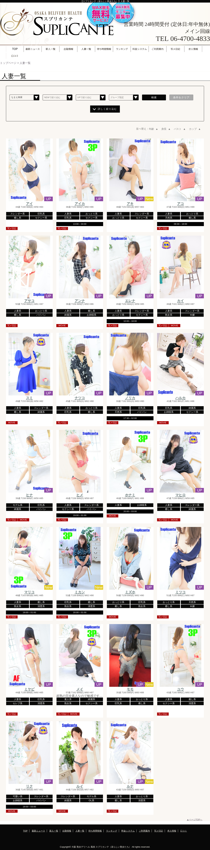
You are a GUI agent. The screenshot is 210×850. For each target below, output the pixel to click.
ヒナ (29, 495)
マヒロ (180, 495)
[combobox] (24, 97)
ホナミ (130, 495)
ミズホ (130, 592)
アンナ (80, 301)
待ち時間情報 (95, 831)
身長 (166, 128)
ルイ (79, 786)
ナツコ (80, 398)
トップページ (8, 62)
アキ (130, 203)
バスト (180, 128)
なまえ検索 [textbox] (16, 97)
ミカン (80, 592)
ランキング (111, 831)
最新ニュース (38, 831)
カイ (180, 301)
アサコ (29, 301)
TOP (15, 48)
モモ (130, 689)
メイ (79, 689)
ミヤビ (29, 689)
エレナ (130, 301)
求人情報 (171, 831)
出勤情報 (66, 831)
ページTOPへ (195, 819)
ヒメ (79, 495)
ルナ (130, 786)
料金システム (128, 831)
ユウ (180, 689)
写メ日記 (158, 831)
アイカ (80, 203)
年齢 (154, 128)
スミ (29, 398)
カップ (195, 128)
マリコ (29, 592)
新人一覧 (53, 831)
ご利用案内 (144, 831)
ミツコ (180, 592)
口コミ (183, 831)
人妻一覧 (79, 831)
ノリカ (130, 398)
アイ (29, 203)
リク (29, 786)
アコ (180, 203)
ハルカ (180, 398)
